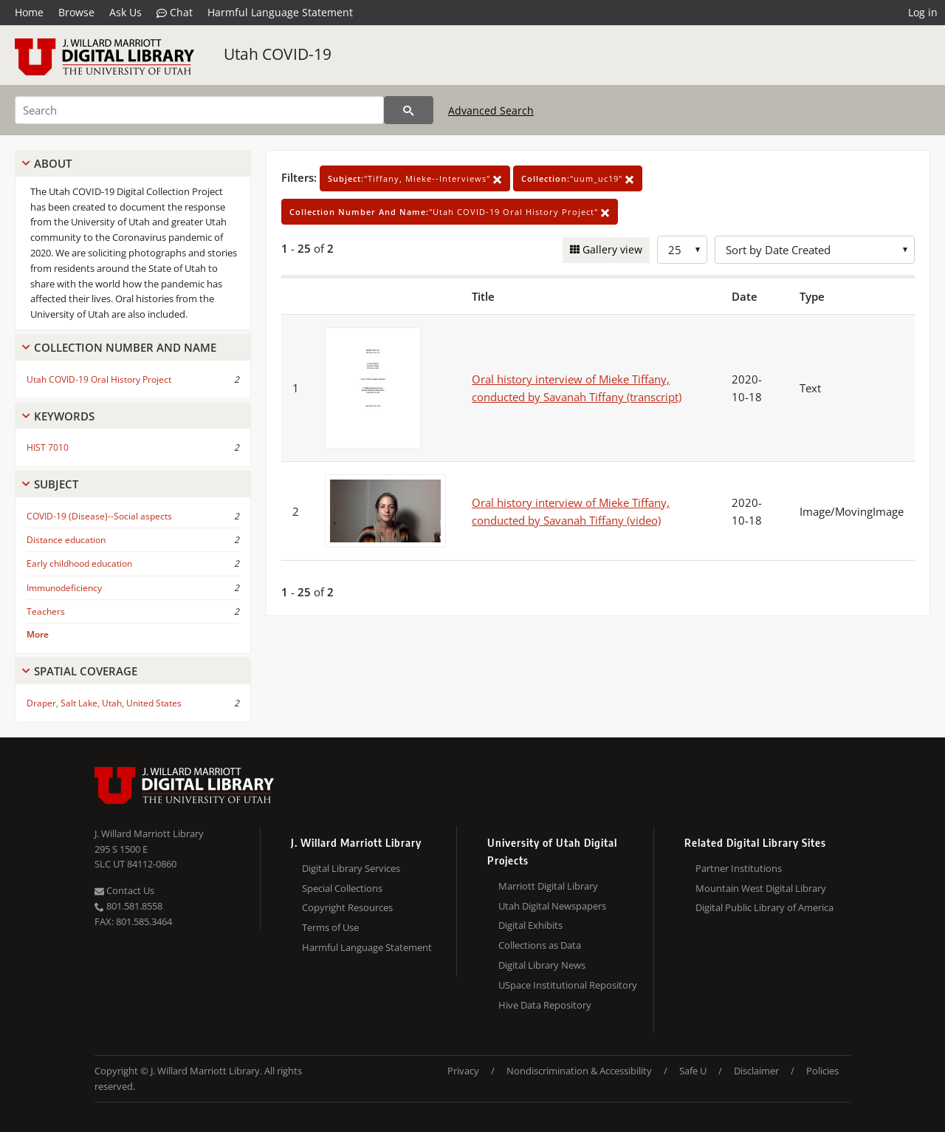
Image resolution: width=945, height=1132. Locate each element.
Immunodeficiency (64, 588)
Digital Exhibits (530, 925)
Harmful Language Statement (280, 12)
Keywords (64, 416)
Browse (76, 12)
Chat (175, 12)
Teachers (46, 611)
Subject (56, 484)
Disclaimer (756, 1070)
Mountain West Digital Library (760, 888)
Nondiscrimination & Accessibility (579, 1070)
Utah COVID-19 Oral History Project (99, 379)
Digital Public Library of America (764, 907)
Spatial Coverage (85, 671)
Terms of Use (330, 927)
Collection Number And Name (125, 347)
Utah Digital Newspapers (552, 906)
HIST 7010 (48, 447)
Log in (923, 12)
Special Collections (342, 888)
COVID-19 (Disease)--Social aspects (99, 516)
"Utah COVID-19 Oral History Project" (449, 211)
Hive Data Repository (544, 1005)
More (38, 634)
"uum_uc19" (577, 178)
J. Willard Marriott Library (149, 833)
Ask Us (125, 12)
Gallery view (611, 249)
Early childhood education (79, 563)
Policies (822, 1070)
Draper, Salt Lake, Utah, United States (104, 703)
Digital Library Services (351, 868)
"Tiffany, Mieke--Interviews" (415, 178)
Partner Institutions (738, 868)
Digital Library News (541, 965)
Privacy (463, 1070)
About (53, 163)
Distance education (66, 539)
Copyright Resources (347, 907)
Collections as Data (539, 945)
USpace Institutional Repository (567, 985)
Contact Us (124, 890)
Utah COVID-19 (277, 54)
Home (29, 12)
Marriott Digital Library (548, 886)
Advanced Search (491, 110)
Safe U (693, 1070)
